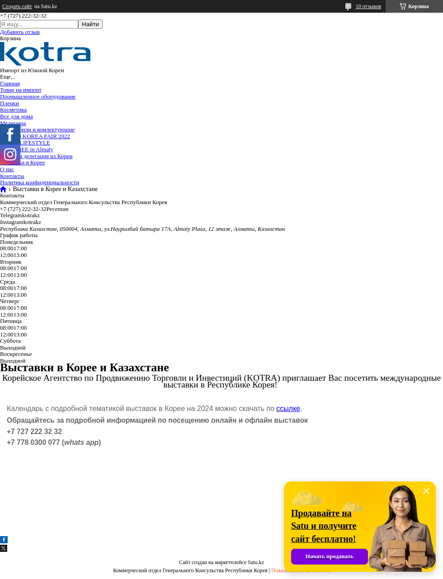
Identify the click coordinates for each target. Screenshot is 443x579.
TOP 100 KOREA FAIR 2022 (35, 136)
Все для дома (16, 116)
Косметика (13, 109)
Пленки (9, 103)
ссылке (288, 408)
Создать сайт (17, 6)
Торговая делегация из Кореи (36, 156)
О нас (7, 169)
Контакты (12, 176)
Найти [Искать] (90, 24)
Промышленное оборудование (37, 96)
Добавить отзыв (20, 31)
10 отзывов (368, 6)
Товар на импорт (21, 89)
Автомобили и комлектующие (37, 129)
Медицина (13, 123)
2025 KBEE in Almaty (26, 149)
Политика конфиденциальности (39, 182)
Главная (10, 83)
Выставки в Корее (22, 162)
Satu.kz (256, 562)
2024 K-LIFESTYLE (25, 142)
